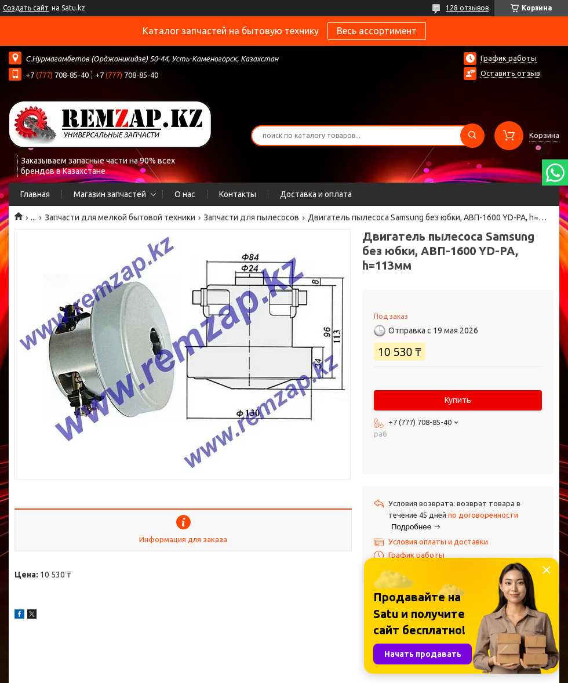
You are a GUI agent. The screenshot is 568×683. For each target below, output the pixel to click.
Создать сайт (26, 8)
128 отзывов (467, 8)
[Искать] (472, 135)
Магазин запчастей (110, 194)
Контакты (237, 194)
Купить (458, 400)
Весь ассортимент (377, 31)
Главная (35, 194)
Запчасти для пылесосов (251, 217)
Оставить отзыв (510, 73)
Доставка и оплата (316, 194)
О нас (184, 194)
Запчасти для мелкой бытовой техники (120, 217)
